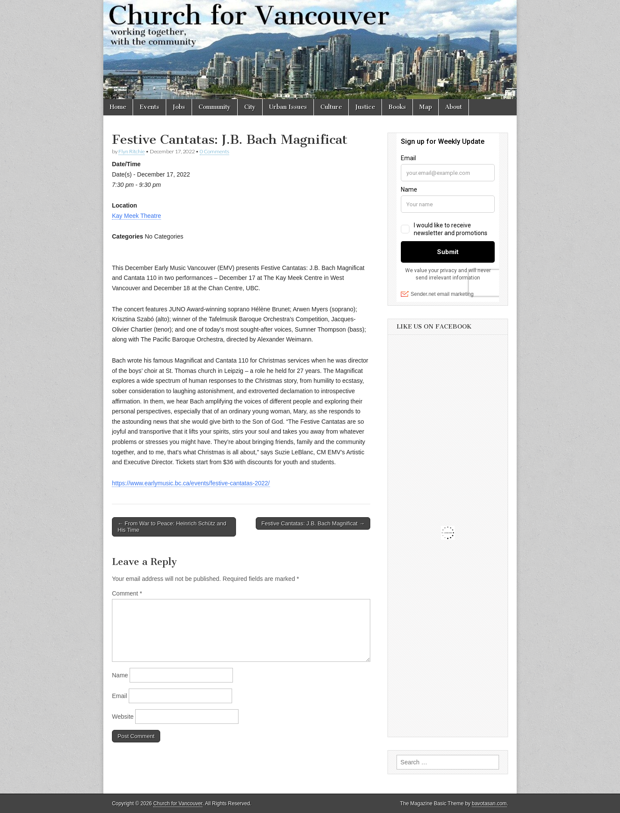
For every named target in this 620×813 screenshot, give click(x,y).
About (453, 107)
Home (118, 107)
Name (120, 675)
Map (425, 107)
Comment (127, 593)
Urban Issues (288, 107)
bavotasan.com (489, 804)
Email (119, 695)
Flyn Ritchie (131, 151)
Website (122, 716)
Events (149, 107)
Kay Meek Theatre (136, 215)
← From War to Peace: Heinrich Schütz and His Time (172, 527)
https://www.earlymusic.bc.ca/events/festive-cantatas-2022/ (191, 483)
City (250, 107)
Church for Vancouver (177, 804)
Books (397, 107)
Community (214, 107)
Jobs (179, 107)
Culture (331, 107)
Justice (365, 107)
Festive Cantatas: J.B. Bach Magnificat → (313, 523)
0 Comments (214, 151)
